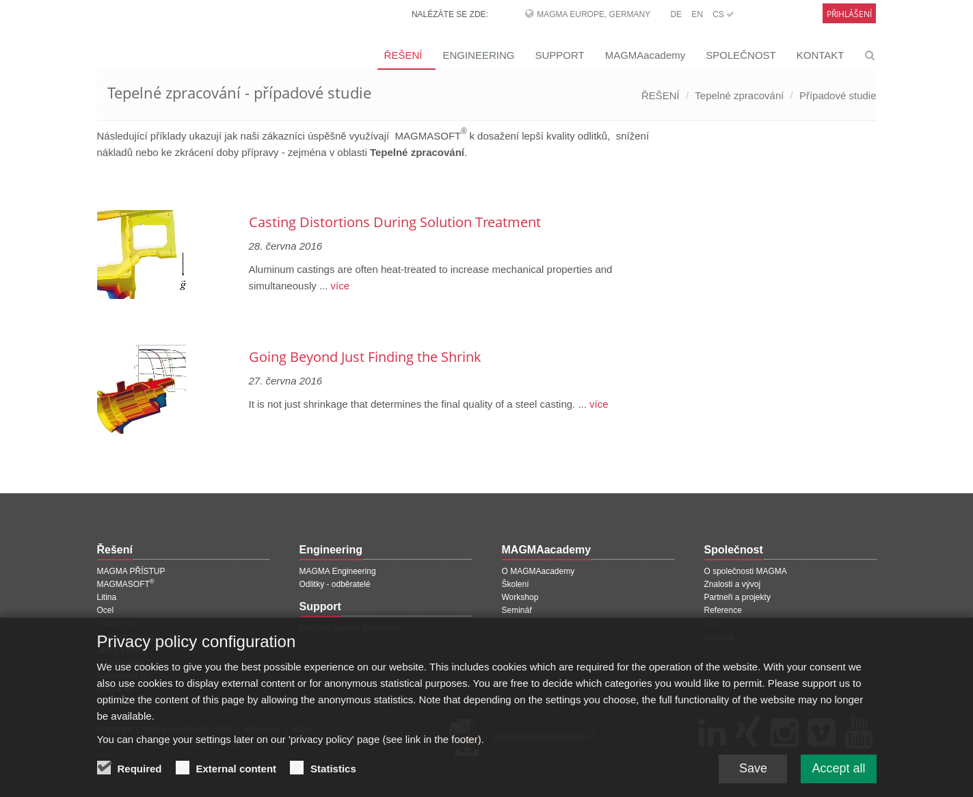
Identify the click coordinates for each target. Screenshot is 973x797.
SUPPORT (559, 55)
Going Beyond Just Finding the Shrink (365, 357)
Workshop (520, 597)
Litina (107, 597)
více (338, 285)
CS (723, 14)
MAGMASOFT (126, 584)
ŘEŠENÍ (403, 55)
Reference (723, 610)
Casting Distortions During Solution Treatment (395, 222)
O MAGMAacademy (538, 571)
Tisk (711, 623)
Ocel (105, 610)
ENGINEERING (478, 55)
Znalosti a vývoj (732, 584)
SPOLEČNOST (741, 55)
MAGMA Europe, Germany (593, 14)
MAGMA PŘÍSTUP (131, 571)
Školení (515, 584)
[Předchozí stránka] (99, 186)
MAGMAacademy (645, 55)
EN (697, 14)
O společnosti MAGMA (745, 571)
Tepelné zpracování (739, 95)
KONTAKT (820, 55)
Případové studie (838, 95)
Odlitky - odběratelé (335, 584)
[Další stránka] (672, 186)
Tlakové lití (116, 623)
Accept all (838, 774)
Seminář (517, 610)
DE (676, 14)
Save (753, 774)
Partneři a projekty (737, 597)
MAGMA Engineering (337, 571)
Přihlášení (849, 14)
